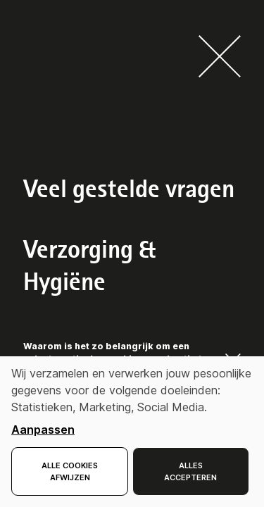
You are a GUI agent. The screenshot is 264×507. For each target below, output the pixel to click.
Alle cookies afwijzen (70, 471)
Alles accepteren (190, 471)
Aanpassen (43, 430)
